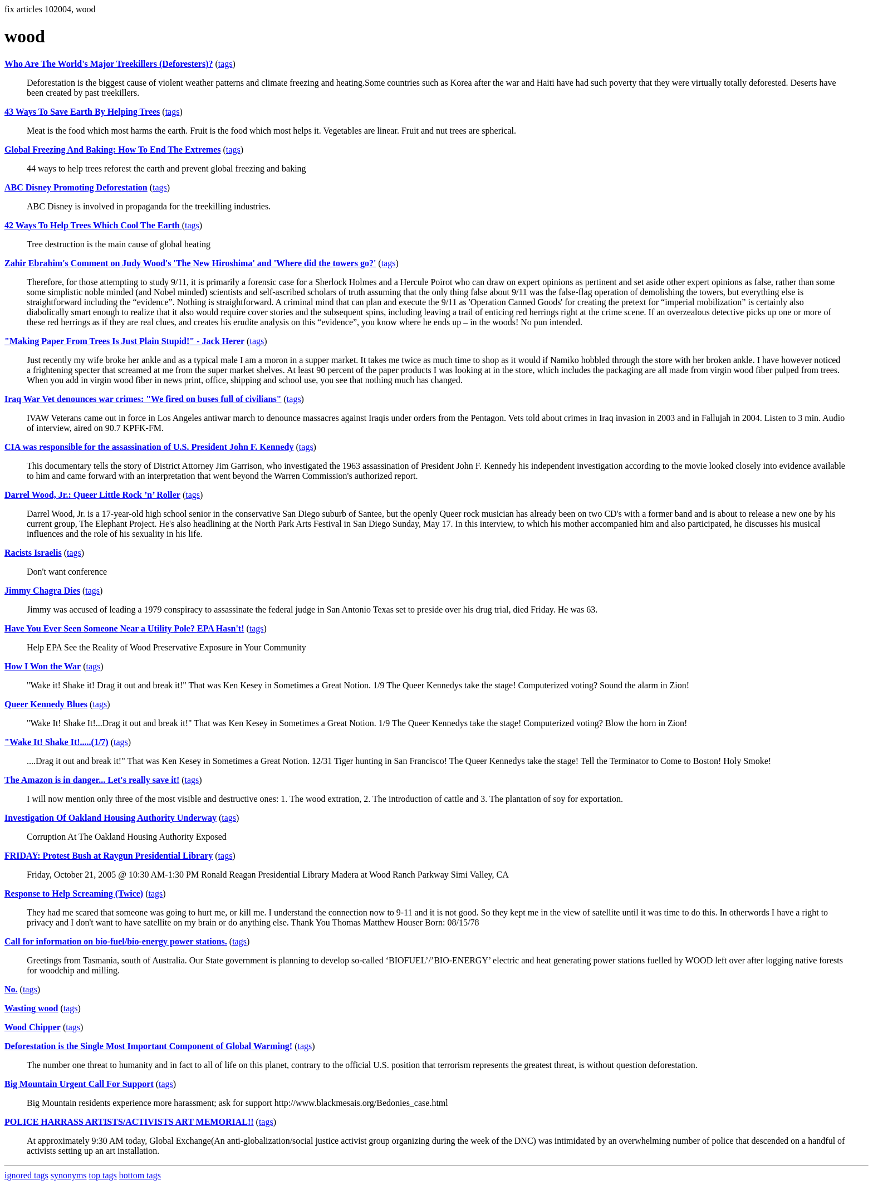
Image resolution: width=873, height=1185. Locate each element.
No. (11, 989)
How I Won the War (42, 666)
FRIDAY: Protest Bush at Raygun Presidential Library (108, 855)
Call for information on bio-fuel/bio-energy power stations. (115, 941)
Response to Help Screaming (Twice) (73, 893)
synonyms (69, 1175)
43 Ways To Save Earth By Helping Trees (82, 111)
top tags (103, 1175)
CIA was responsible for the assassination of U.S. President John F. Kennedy (149, 447)
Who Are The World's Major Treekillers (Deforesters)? (108, 63)
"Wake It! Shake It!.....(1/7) (56, 742)
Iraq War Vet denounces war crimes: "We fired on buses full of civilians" (143, 399)
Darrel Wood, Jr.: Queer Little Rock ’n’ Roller (92, 495)
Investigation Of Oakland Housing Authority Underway (110, 817)
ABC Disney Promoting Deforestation (76, 187)
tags (225, 63)
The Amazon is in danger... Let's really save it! (91, 780)
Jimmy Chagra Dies (42, 590)
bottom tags (140, 1175)
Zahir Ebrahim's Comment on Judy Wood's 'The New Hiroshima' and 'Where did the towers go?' (190, 263)
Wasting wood (31, 1008)
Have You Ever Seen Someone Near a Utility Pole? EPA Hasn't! (124, 628)
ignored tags (26, 1175)
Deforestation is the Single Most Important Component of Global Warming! (148, 1046)
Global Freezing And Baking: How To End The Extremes (112, 149)
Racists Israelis (33, 552)
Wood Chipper (32, 1027)
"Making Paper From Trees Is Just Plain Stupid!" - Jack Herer (124, 341)
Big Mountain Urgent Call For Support (79, 1084)
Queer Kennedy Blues (45, 704)
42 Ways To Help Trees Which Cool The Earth (93, 225)
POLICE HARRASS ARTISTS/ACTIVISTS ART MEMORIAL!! (129, 1122)
